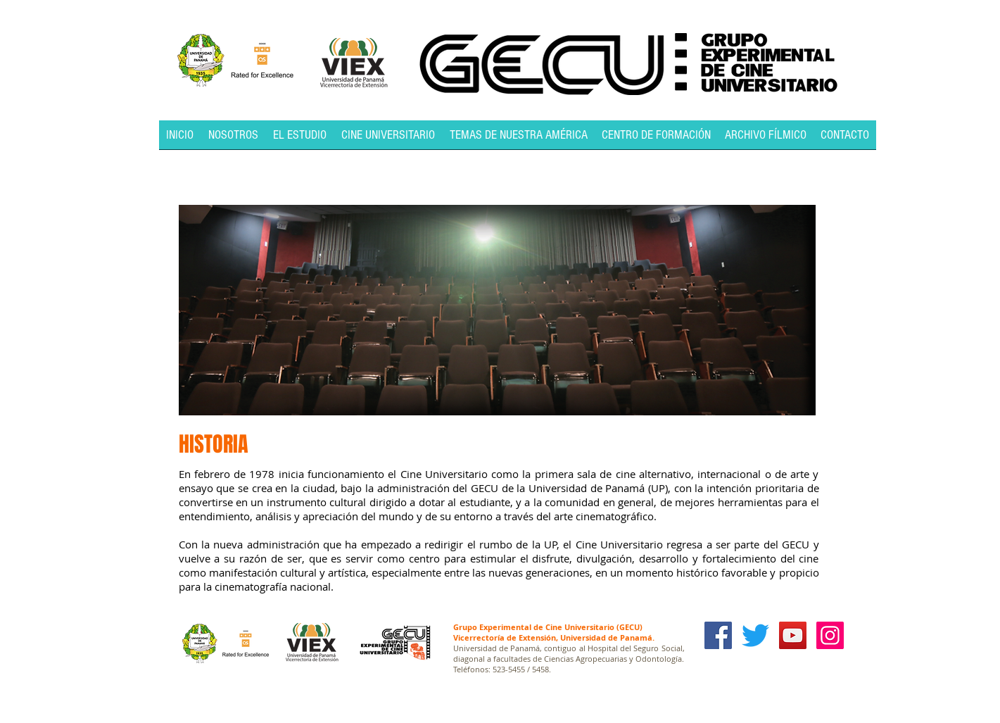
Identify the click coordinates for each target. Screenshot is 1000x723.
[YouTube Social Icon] (792, 635)
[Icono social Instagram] (830, 635)
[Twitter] (755, 635)
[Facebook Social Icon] (718, 635)
